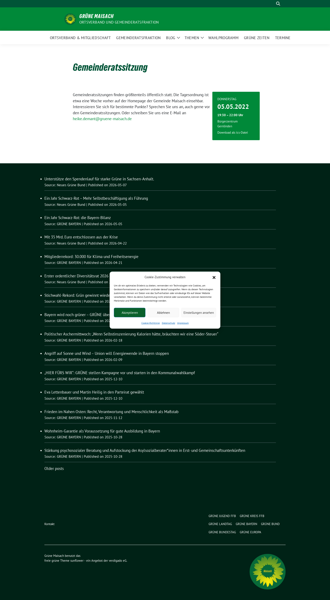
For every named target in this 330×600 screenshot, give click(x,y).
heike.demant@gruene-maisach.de (102, 118)
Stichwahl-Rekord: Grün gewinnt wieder (77, 295)
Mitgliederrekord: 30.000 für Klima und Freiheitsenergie (91, 256)
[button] (214, 277)
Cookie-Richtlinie (150, 323)
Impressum (183, 323)
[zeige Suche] (278, 3)
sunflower (77, 561)
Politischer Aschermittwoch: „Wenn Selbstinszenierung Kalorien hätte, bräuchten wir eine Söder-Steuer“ (131, 334)
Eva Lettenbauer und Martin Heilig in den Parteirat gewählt (94, 392)
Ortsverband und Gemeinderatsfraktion (119, 22)
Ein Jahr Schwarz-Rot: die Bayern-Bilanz (77, 217)
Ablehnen (163, 312)
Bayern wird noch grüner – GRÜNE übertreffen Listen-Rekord (95, 314)
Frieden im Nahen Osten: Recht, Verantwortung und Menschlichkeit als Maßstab (111, 411)
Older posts (54, 468)
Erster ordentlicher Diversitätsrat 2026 (76, 275)
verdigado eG (117, 561)
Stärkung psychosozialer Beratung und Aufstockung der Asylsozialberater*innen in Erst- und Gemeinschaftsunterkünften (144, 450)
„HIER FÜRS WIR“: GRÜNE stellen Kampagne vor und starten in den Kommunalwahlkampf (119, 372)
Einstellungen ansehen (199, 312)
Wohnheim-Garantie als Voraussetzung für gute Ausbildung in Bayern (102, 431)
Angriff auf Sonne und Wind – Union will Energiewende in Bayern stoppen (106, 353)
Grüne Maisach (96, 16)
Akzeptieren (130, 312)
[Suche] (272, 3)
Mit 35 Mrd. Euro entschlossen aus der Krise (81, 236)
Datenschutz (168, 323)
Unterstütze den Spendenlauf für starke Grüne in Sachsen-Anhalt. (99, 178)
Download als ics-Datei (232, 132)
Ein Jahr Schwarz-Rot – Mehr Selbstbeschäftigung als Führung (96, 198)
